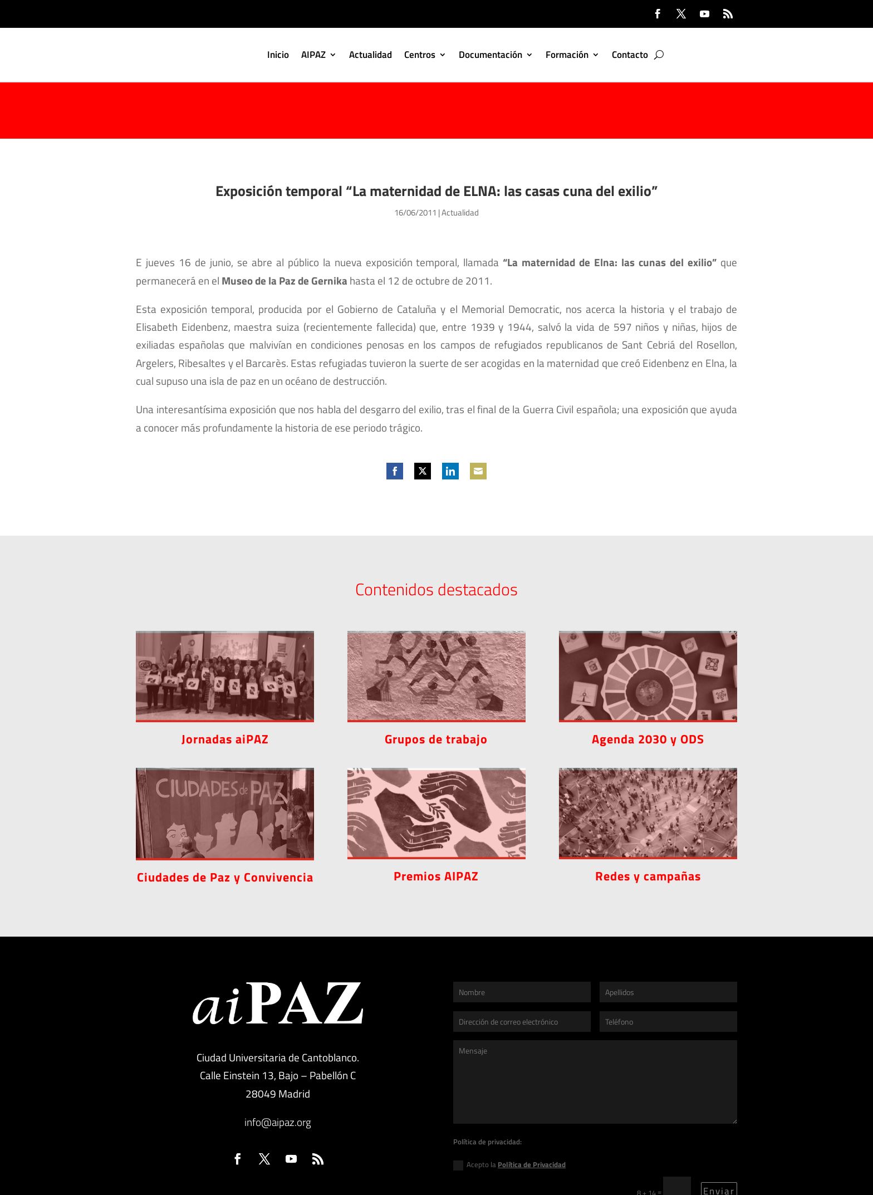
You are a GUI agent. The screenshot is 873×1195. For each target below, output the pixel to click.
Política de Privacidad (532, 1108)
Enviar (719, 1135)
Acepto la (509, 1108)
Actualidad (370, 54)
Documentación (490, 54)
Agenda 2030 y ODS (648, 682)
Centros (419, 54)
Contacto (630, 54)
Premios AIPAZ (436, 819)
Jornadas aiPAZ (225, 682)
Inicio (278, 54)
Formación (567, 54)
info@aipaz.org (277, 1065)
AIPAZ (313, 54)
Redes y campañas (648, 819)
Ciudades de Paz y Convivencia (225, 820)
